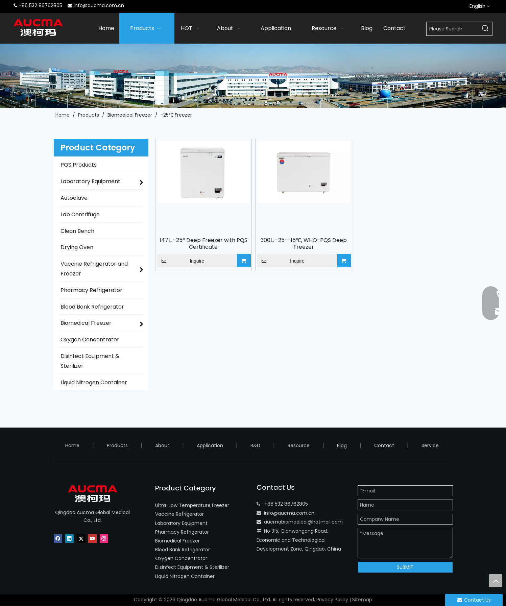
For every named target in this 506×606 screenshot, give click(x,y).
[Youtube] (92, 538)
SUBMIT (405, 567)
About (162, 445)
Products (117, 445)
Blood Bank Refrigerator (182, 549)
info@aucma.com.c (287, 513)
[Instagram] (104, 538)
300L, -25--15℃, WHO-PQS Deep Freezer (304, 243)
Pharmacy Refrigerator (182, 532)
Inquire (180, 260)
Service (430, 445)
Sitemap (362, 599)
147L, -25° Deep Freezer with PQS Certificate (203, 243)
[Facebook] (58, 538)
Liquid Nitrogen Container (185, 576)
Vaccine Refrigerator (179, 514)
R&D (255, 445)
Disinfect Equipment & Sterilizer (192, 567)
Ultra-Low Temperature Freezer (192, 505)
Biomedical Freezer (177, 540)
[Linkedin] (69, 538)
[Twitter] (81, 538)
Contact (384, 445)
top (495, 580)
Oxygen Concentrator (181, 558)
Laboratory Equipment (181, 523)
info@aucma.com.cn (99, 5)
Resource (299, 445)
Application (210, 445)
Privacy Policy (332, 599)
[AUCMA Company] (253, 76)
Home (72, 445)
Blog (342, 445)
